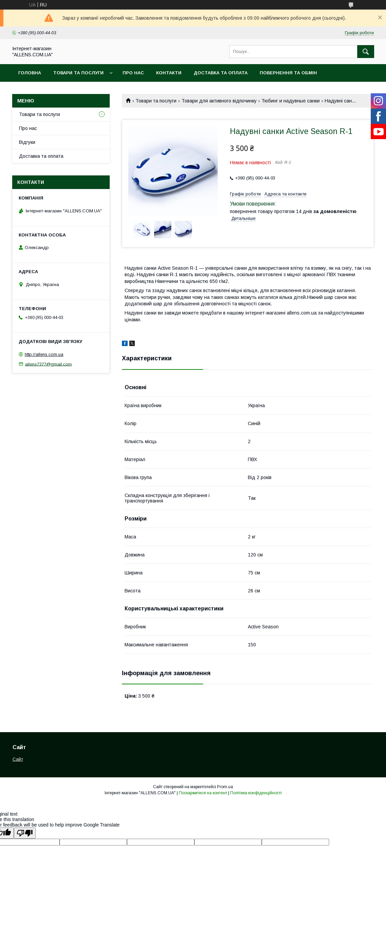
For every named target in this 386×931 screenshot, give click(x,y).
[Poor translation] (25, 833)
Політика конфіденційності (256, 793)
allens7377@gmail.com (48, 363)
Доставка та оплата (221, 72)
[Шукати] (365, 51)
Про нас (133, 72)
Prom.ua (225, 786)
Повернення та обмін (288, 72)
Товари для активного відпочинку (219, 100)
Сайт (18, 759)
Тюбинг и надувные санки (290, 100)
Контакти (168, 72)
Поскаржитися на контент (203, 793)
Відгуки (27, 142)
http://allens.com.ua (44, 354)
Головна (29, 72)
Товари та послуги (78, 72)
